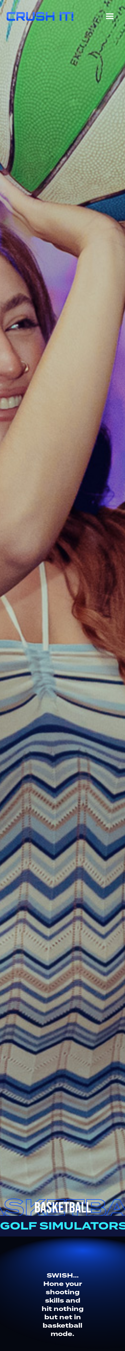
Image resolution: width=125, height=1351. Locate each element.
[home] (38, 14)
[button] (110, 17)
